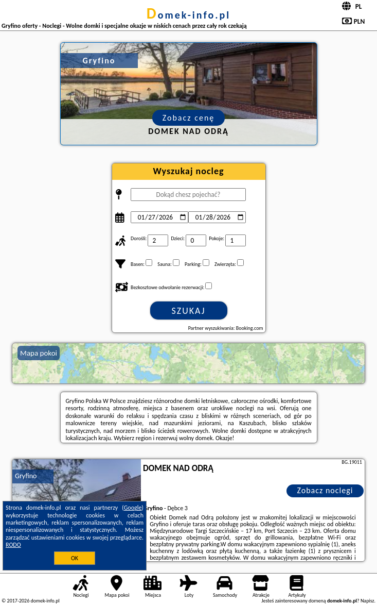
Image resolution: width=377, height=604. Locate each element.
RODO (13, 544)
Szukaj (189, 310)
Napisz (367, 600)
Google (133, 507)
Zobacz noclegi (325, 490)
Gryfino (26, 476)
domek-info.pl (188, 15)
